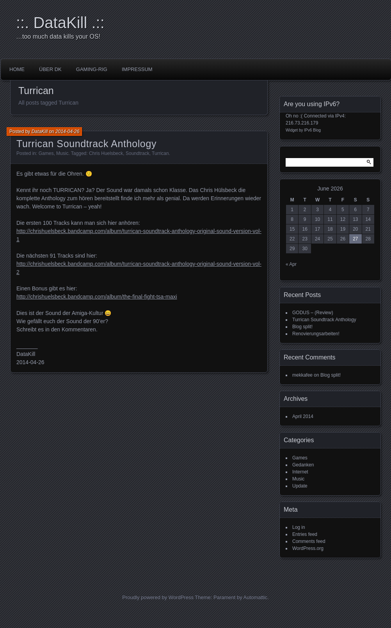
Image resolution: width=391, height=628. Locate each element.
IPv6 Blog (312, 130)
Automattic (255, 597)
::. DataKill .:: (60, 22)
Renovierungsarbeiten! (315, 333)
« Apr (291, 264)
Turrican (160, 153)
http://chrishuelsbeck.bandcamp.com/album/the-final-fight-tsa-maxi (96, 297)
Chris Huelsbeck (106, 153)
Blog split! (302, 326)
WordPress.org (307, 548)
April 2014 (302, 416)
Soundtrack (137, 153)
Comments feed (308, 541)
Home (17, 69)
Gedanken (303, 465)
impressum (137, 69)
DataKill (40, 131)
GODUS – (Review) (312, 312)
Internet (300, 472)
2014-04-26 (67, 131)
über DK (50, 69)
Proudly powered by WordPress (158, 597)
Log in (298, 527)
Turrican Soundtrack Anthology (86, 143)
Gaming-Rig (91, 69)
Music (62, 153)
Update (299, 486)
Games (46, 153)
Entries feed (304, 534)
